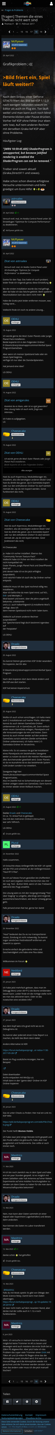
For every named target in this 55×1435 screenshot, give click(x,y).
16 (26, 31)
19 (41, 31)
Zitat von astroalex (15, 261)
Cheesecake (26, 813)
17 (31, 31)
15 (22, 31)
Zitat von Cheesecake (17, 519)
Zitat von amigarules (16, 400)
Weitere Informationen (12, 1431)
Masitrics (10, 1289)
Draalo (9, 813)
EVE (4, 595)
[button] (51, 3)
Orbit (43, 1352)
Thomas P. (9, 23)
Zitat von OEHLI (13, 452)
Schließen (28, 1431)
